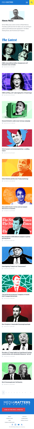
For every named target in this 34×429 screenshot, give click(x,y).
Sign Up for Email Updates (13, 409)
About (9, 416)
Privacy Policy (24, 420)
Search (31, 2)
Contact (24, 416)
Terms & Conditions (9, 422)
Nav (26, 2)
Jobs (9, 420)
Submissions (24, 418)
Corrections (9, 418)
